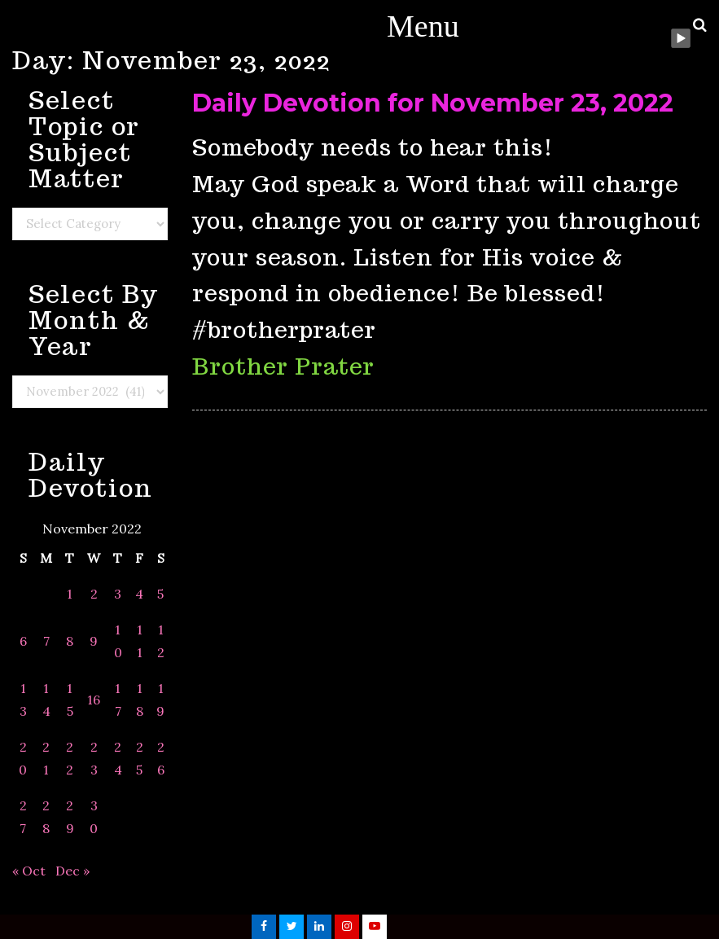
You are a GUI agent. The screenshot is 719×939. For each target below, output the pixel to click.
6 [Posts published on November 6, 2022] (23, 641)
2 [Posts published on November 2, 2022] (94, 594)
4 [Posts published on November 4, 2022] (139, 594)
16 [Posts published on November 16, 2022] (93, 699)
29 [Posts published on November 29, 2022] (70, 816)
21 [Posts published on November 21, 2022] (46, 758)
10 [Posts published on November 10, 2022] (118, 640)
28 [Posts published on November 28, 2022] (46, 816)
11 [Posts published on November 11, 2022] (139, 640)
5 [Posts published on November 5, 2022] (160, 594)
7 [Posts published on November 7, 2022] (46, 641)
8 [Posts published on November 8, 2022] (69, 641)
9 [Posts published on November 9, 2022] (94, 641)
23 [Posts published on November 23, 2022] (94, 758)
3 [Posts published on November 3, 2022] (117, 594)
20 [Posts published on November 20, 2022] (23, 758)
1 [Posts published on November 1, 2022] (69, 594)
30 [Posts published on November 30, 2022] (94, 816)
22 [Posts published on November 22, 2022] (69, 758)
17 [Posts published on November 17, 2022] (118, 699)
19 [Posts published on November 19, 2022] (160, 699)
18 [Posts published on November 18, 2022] (139, 699)
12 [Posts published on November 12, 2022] (160, 640)
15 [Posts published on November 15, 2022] (70, 699)
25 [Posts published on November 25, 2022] (139, 758)
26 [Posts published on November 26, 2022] (160, 758)
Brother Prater (283, 366)
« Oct (29, 870)
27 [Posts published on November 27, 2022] (23, 816)
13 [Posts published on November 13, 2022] (23, 699)
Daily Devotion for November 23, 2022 (432, 103)
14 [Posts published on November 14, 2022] (46, 699)
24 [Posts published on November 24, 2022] (118, 758)
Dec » (72, 870)
